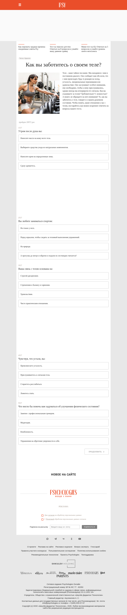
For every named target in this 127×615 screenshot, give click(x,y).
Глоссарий (95, 547)
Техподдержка (87, 555)
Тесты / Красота (24, 58)
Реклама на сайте (45, 547)
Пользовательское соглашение (61, 551)
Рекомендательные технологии (44, 555)
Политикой (50, 519)
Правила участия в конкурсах (34, 551)
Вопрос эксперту (81, 547)
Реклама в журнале (63, 547)
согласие (51, 515)
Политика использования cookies (91, 551)
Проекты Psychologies (69, 555)
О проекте (31, 547)
